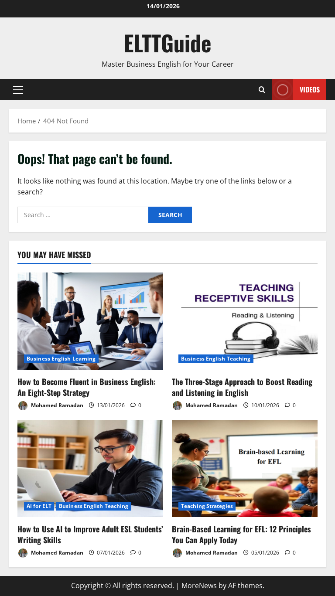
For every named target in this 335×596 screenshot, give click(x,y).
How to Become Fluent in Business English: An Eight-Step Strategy (86, 387)
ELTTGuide (168, 42)
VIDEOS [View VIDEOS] (296, 89)
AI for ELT (39, 506)
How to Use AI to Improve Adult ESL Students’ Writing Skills (90, 534)
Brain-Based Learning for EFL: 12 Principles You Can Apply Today (241, 534)
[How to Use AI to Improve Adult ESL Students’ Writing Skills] (90, 468)
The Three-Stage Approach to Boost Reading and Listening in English (242, 387)
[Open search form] (262, 89)
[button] (18, 89)
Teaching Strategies (207, 506)
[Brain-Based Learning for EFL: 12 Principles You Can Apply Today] (245, 468)
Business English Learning (61, 358)
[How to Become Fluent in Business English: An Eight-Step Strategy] (90, 321)
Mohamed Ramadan (50, 405)
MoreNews (199, 585)
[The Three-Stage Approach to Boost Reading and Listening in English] (245, 321)
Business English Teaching (216, 358)
